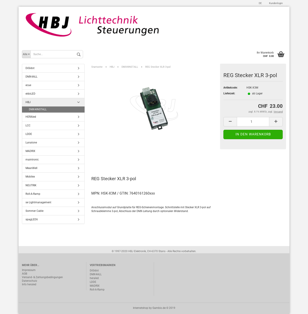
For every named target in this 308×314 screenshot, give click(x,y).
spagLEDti (32, 219)
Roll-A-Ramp (33, 193)
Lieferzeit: (229, 93)
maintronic (32, 159)
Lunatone (31, 142)
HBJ (28, 102)
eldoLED (30, 93)
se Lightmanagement (38, 202)
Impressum (29, 270)
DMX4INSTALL (38, 109)
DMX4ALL (31, 76)
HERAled (31, 116)
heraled (94, 278)
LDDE (29, 134)
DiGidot (30, 68)
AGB (24, 273)
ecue (28, 85)
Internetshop (140, 308)
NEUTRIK (31, 185)
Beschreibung (108, 159)
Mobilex (30, 176)
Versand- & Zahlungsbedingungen (42, 277)
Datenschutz (29, 280)
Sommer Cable (34, 210)
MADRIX (30, 151)
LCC (28, 125)
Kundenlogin (275, 3)
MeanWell (31, 168)
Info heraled (29, 284)
